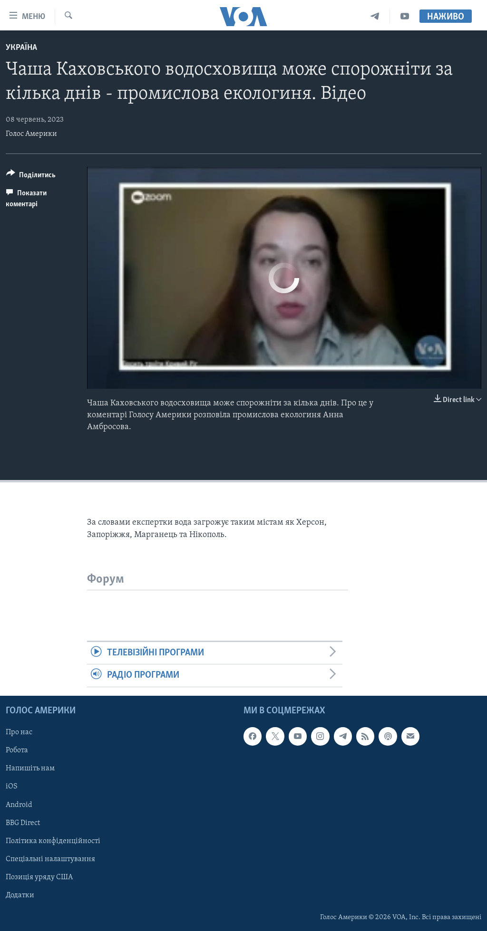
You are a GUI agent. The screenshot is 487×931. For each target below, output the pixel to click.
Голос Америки (31, 134)
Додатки (20, 895)
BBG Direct (23, 822)
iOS (12, 786)
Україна (21, 47)
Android (19, 804)
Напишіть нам (30, 768)
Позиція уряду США (39, 877)
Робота (17, 750)
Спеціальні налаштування (50, 859)
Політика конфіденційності (53, 841)
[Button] (31, 176)
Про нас (19, 732)
